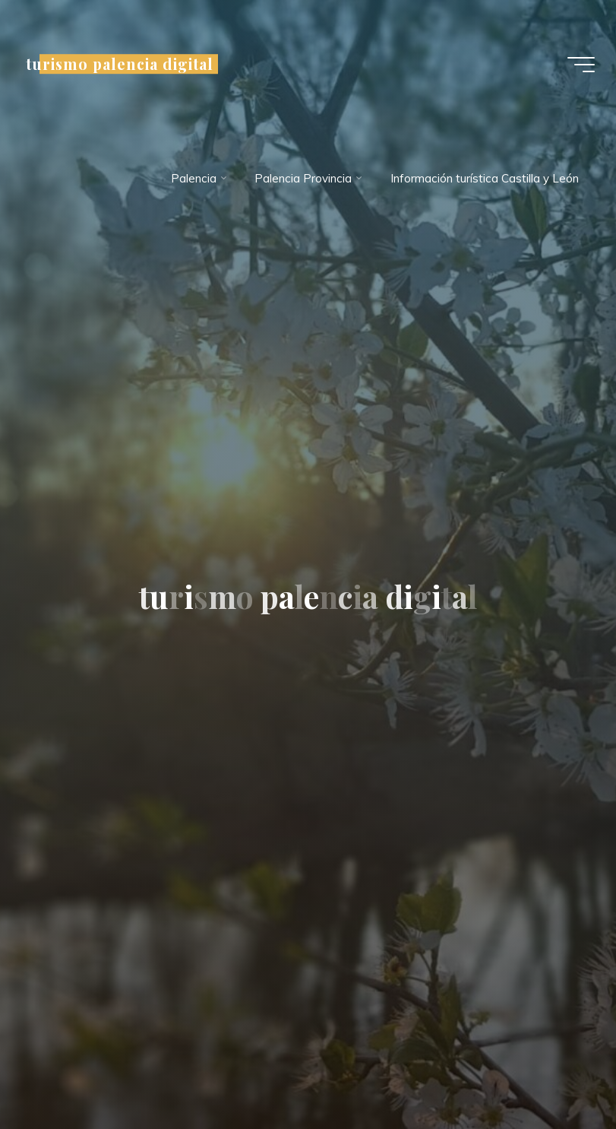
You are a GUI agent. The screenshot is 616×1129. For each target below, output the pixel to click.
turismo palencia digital (121, 64)
